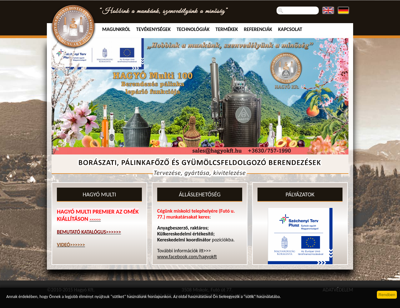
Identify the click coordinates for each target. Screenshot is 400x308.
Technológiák (193, 29)
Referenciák (258, 29)
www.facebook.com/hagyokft (187, 257)
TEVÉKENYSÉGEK (153, 29)
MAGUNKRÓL (116, 29)
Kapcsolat (290, 29)
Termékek (227, 29)
